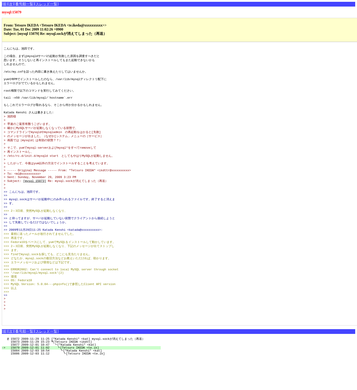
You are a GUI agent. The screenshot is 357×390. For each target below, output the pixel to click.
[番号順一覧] (24, 4)
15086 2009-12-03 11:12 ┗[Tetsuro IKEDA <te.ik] (82, 385)
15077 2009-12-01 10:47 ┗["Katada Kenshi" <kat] (83, 377)
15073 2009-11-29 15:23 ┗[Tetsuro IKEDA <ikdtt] (84, 374)
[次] (11, 4)
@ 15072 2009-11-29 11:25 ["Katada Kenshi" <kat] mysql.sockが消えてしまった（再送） (81, 371)
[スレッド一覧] (46, 4)
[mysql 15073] (34, 196)
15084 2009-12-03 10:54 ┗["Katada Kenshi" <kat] (83, 382)
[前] (5, 4)
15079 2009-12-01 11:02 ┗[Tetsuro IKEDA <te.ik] (83, 380)
